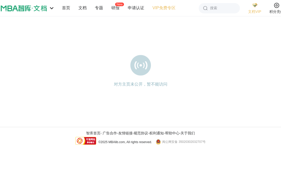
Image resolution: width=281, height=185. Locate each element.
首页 (66, 8)
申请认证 (136, 8)
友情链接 (125, 133)
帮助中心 (172, 133)
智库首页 (93, 133)
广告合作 (110, 133)
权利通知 (156, 133)
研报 (115, 7)
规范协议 (141, 133)
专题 (99, 8)
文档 (82, 8)
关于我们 (187, 133)
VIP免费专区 (164, 8)
